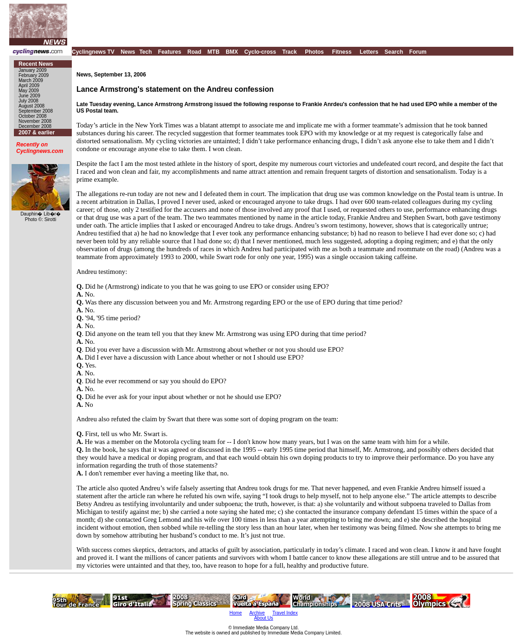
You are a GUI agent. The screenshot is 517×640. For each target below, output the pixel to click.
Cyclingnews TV (93, 52)
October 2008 (33, 116)
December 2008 (35, 126)
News (127, 52)
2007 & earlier (37, 132)
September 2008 (36, 111)
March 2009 (31, 80)
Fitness (342, 52)
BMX (232, 52)
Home (235, 612)
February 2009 (34, 75)
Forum (417, 52)
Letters (369, 52)
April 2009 (29, 85)
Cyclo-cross (260, 52)
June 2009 (29, 95)
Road (194, 52)
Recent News (36, 64)
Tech (145, 52)
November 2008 (35, 121)
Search (394, 52)
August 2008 (31, 105)
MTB (214, 52)
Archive (257, 612)
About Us (263, 618)
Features (169, 52)
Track (289, 52)
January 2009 (33, 70)
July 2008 (28, 100)
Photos (314, 52)
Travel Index (285, 612)
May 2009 (29, 90)
